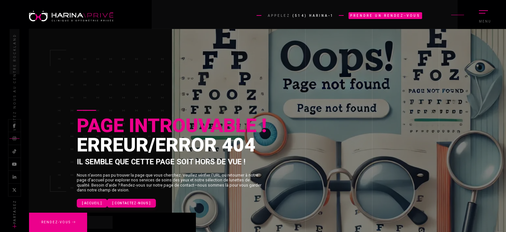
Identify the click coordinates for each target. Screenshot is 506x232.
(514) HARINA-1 (313, 15)
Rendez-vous (58, 222)
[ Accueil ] (92, 203)
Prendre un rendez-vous (385, 15)
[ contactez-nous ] (131, 203)
